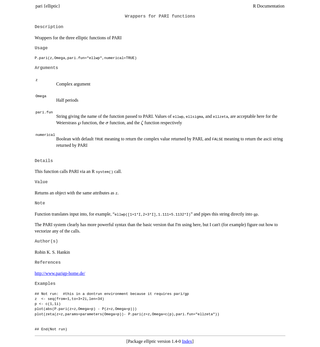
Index (187, 341)
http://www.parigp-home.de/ (60, 273)
